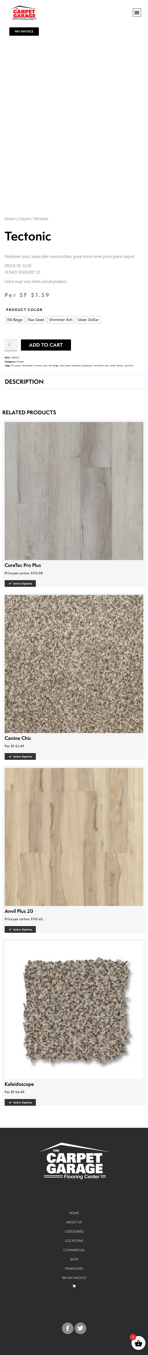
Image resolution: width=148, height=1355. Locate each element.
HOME (74, 1213)
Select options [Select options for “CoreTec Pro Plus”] (22, 583)
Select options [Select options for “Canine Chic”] (22, 756)
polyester (87, 365)
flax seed (65, 365)
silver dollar (116, 365)
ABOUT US (74, 1222)
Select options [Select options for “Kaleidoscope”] (22, 1102)
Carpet (24, 218)
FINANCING (74, 1268)
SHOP (74, 1259)
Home (10, 218)
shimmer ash (101, 365)
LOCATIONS (74, 1240)
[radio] (15, 319)
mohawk (76, 365)
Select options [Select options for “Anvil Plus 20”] (22, 929)
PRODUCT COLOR (24, 309)
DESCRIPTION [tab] (24, 381)
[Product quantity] (11, 345)
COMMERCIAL (74, 1250)
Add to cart (46, 345)
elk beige (54, 365)
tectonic (129, 365)
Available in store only (34, 365)
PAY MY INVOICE (74, 1277)
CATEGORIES (74, 1231)
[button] (137, 12)
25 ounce (16, 365)
